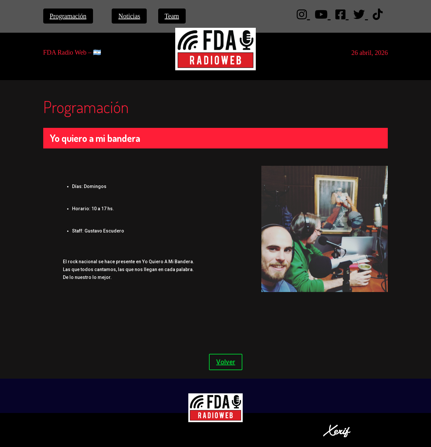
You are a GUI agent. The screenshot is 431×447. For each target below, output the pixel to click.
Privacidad (56, 425)
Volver (225, 362)
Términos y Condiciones (98, 425)
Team (172, 16)
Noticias (129, 16)
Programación (68, 16)
